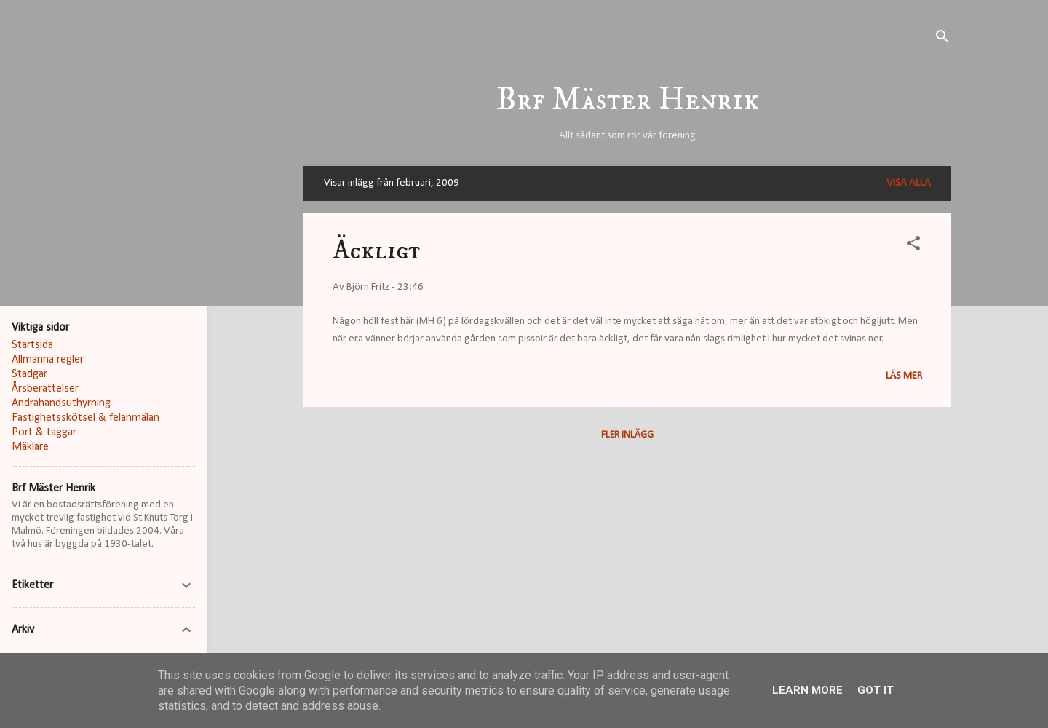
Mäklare (30, 447)
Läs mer (904, 376)
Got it (875, 690)
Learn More (807, 690)
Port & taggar (44, 432)
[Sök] (942, 39)
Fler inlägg (627, 435)
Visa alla (908, 183)
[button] (913, 246)
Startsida (32, 345)
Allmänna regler (48, 359)
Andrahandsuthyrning (61, 403)
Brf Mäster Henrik (627, 100)
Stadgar (29, 374)
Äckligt (376, 250)
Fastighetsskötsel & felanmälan (85, 418)
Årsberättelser (45, 389)
